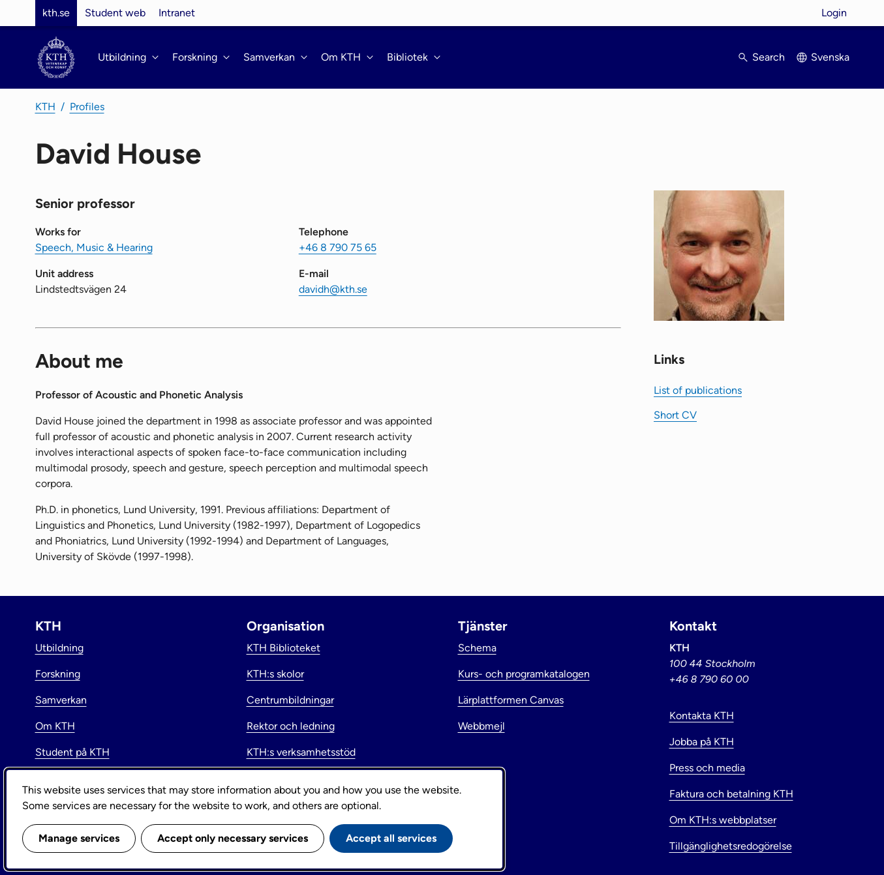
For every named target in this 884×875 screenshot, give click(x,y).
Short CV (675, 415)
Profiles (87, 106)
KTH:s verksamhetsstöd (301, 752)
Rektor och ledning (291, 726)
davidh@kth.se (333, 289)
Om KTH (55, 726)
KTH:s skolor (275, 674)
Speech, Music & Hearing (94, 247)
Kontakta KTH (701, 715)
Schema (477, 648)
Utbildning (59, 648)
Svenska (830, 57)
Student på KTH (72, 752)
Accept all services (391, 838)
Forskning (57, 674)
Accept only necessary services (232, 838)
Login (834, 13)
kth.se (56, 13)
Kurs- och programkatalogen (524, 674)
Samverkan (61, 700)
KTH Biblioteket (283, 648)
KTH (45, 106)
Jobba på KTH (701, 741)
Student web (115, 13)
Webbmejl (481, 726)
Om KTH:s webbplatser (722, 820)
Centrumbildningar (290, 700)
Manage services (78, 838)
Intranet (177, 13)
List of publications (698, 390)
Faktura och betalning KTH (731, 794)
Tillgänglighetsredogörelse (730, 846)
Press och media (707, 768)
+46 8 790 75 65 (337, 247)
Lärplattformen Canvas (511, 700)
